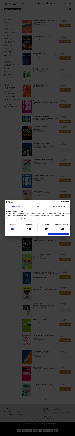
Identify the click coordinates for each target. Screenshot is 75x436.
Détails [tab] (37, 206)
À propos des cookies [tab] (59, 206)
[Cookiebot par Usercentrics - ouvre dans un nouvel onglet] (62, 202)
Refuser (17, 234)
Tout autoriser (58, 234)
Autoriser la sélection (37, 234)
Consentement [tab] (16, 206)
